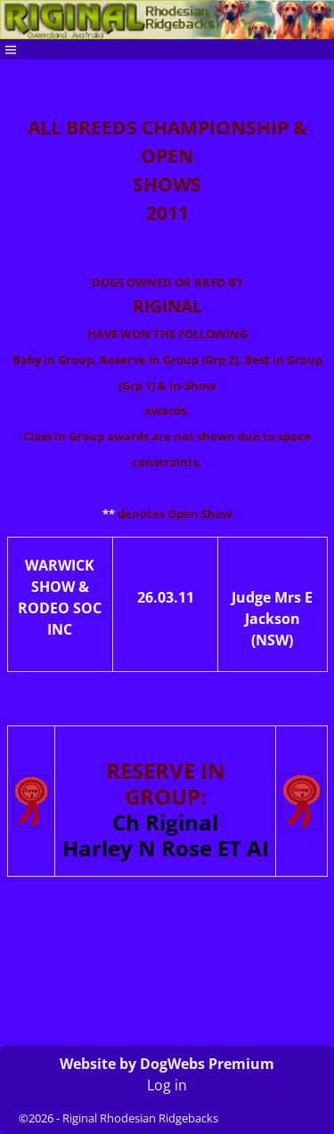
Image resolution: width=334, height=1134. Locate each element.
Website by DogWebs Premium (167, 1063)
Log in (167, 1085)
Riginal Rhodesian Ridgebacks (140, 1118)
